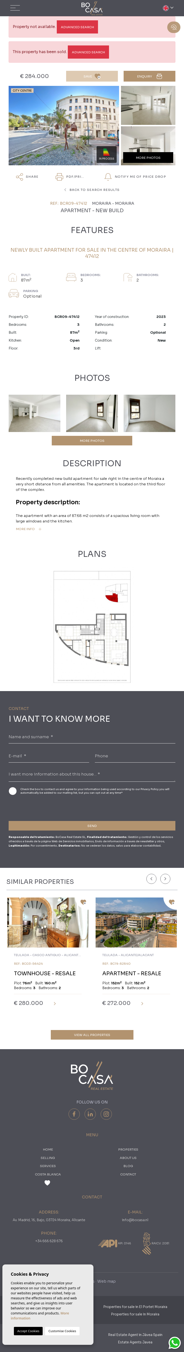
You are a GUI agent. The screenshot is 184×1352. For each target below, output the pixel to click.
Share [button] (27, 177)
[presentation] (34, 807)
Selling (48, 1158)
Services (48, 1166)
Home (48, 1149)
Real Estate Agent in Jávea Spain (135, 1335)
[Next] (165, 879)
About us (128, 1158)
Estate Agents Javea (135, 1342)
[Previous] (151, 879)
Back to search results (92, 190)
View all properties (92, 1035)
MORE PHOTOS (92, 441)
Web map (106, 1281)
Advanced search (77, 27)
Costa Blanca (48, 1174)
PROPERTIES (128, 1149)
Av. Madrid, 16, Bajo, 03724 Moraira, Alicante (49, 1220)
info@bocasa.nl (135, 1220)
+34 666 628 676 (49, 1241)
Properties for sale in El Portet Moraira (135, 1307)
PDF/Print (71, 177)
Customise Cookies (62, 1331)
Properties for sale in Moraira (135, 1314)
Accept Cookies (28, 1331)
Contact (128, 1174)
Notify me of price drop (135, 177)
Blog (128, 1166)
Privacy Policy (150, 789)
